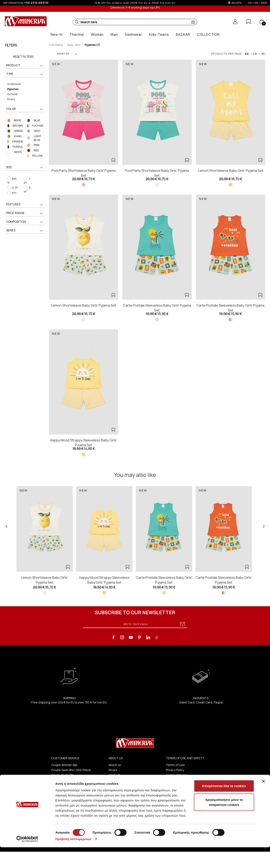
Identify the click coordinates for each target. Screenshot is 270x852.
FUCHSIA (37, 125)
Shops (112, 770)
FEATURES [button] (25, 204)
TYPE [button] (25, 74)
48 (255, 54)
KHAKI (17, 136)
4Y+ (11, 193)
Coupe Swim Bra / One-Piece (71, 770)
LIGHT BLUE (37, 138)
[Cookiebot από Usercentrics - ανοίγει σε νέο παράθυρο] (27, 844)
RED (36, 150)
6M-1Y (12, 180)
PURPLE (18, 147)
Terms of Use (175, 765)
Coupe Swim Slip (62, 775)
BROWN (18, 125)
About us (114, 765)
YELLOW (37, 155)
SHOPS (236, 3)
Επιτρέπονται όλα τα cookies (224, 790)
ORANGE (17, 141)
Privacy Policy (175, 770)
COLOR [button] (25, 109)
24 (247, 54)
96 (263, 54)
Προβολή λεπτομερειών (73, 843)
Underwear (14, 84)
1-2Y (27, 180)
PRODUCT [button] (25, 65)
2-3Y (12, 187)
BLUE (37, 120)
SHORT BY (67, 53)
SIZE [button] (25, 167)
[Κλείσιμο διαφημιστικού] (263, 786)
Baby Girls (74, 45)
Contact (114, 775)
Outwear (12, 94)
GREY (37, 131)
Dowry (11, 99)
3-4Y (27, 189)
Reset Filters (23, 57)
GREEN (18, 131)
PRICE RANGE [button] (25, 213)
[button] (77, 22)
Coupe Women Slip (64, 765)
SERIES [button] (25, 230)
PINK (37, 145)
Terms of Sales (176, 775)
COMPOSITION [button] (25, 222)
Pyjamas (12, 89)
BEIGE (17, 120)
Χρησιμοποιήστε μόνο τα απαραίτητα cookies (224, 807)
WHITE (18, 152)
